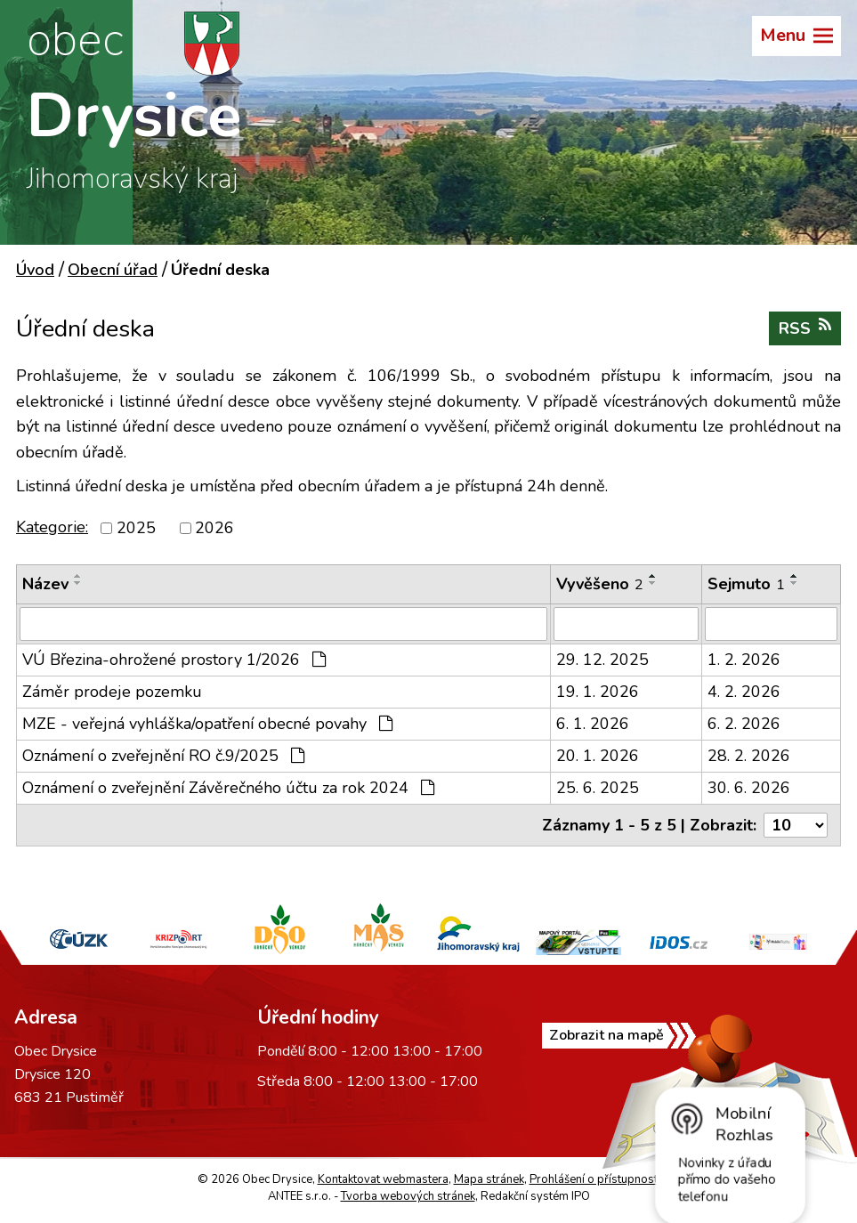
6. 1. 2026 (592, 723)
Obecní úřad (113, 269)
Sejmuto (746, 584)
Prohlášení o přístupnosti (595, 1179)
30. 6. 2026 (748, 787)
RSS (805, 328)
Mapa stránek (489, 1179)
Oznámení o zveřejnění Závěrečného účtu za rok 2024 (228, 787)
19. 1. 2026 (597, 691)
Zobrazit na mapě (606, 1035)
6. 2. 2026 (743, 723)
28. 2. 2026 (748, 755)
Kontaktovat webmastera (383, 1179)
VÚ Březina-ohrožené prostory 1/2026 (174, 659)
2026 (214, 528)
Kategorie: (52, 527)
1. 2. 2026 (743, 659)
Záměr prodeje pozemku (112, 691)
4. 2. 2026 (743, 691)
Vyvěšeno (599, 584)
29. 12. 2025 (602, 659)
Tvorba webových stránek (408, 1196)
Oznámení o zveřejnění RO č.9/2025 (163, 755)
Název (45, 584)
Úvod (35, 269)
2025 (136, 528)
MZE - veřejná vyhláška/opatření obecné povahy (207, 723)
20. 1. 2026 (597, 755)
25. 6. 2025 (597, 787)
